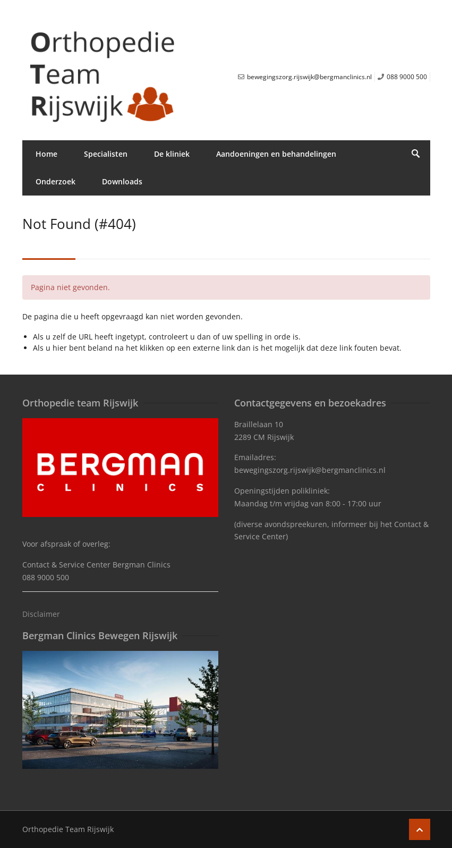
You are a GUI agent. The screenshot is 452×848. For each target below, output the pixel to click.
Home (46, 154)
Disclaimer (41, 614)
